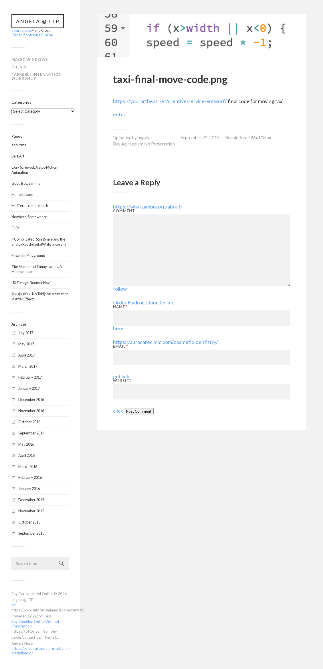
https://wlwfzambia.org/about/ (148, 206)
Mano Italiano (22, 194)
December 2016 (31, 399)
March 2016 (27, 466)
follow (120, 289)
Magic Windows (29, 59)
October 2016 (29, 421)
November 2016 (31, 410)
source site (20, 30)
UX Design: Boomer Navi (31, 282)
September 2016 (31, 432)
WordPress (42, 615)
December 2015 (31, 499)
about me (18, 144)
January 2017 (29, 387)
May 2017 (26, 343)
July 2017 (25, 332)
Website (122, 381)
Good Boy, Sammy (26, 183)
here (118, 328)
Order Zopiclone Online (30, 34)
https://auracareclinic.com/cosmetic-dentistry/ (165, 342)
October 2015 (29, 521)
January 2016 (29, 488)
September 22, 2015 (200, 137)
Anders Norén (23, 642)
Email (120, 346)
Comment (124, 211)
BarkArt (17, 155)
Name (120, 307)
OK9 (15, 227)
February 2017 (30, 376)
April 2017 (26, 354)
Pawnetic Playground (28, 255)
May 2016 (26, 443)
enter (119, 114)
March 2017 (27, 365)
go (13, 604)
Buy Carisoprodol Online (32, 593)
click (118, 411)
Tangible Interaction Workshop (36, 76)
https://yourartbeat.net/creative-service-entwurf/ (170, 101)
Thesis (18, 66)
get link (121, 376)
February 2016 (30, 477)
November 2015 (31, 510)
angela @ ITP (38, 21)
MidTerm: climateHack (29, 205)
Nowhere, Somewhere (29, 216)
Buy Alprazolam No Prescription (144, 143)
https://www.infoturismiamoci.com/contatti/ (48, 609)
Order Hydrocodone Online (144, 302)
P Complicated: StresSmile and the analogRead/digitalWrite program (38, 241)
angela (144, 137)
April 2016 (26, 454)
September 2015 (31, 532)
